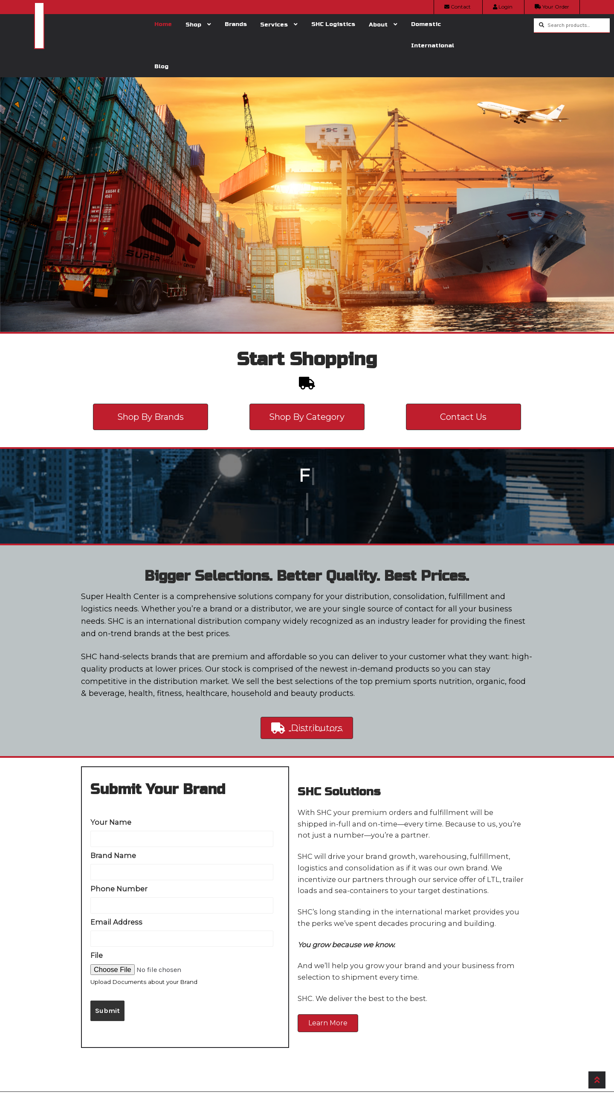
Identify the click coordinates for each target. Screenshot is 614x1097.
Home (163, 24)
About (378, 24)
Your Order (552, 6)
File (96, 955)
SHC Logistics (333, 24)
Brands (236, 24)
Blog (161, 66)
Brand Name (113, 855)
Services (274, 24)
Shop (193, 24)
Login (503, 6)
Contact (457, 6)
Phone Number (119, 889)
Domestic (426, 24)
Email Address (116, 922)
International (432, 45)
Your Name (110, 822)
